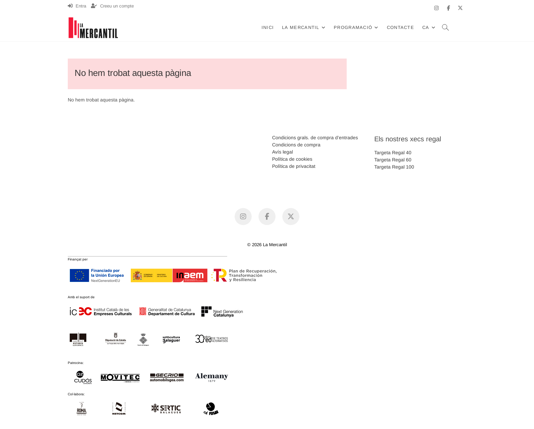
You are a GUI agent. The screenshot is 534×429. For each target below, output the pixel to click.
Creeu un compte (112, 6)
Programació (353, 27)
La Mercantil (300, 27)
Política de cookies (292, 159)
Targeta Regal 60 (392, 159)
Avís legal (282, 152)
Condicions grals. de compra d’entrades (315, 137)
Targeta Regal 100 (394, 167)
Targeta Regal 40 (392, 152)
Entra (77, 6)
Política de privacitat (293, 166)
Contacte (400, 27)
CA (425, 27)
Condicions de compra (296, 144)
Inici (268, 27)
